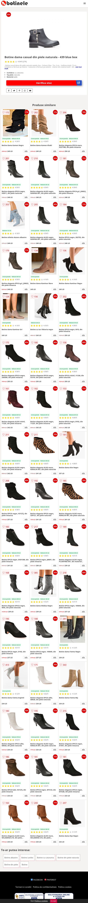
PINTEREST (50, 880)
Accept (53, 901)
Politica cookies (64, 887)
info (26, 151)
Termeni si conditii (23, 887)
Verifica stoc (59, 83)
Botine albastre (11, 857)
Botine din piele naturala (68, 857)
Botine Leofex (27, 857)
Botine (24, 864)
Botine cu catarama (45, 857)
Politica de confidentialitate (45, 887)
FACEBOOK (37, 880)
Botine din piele (11, 864)
